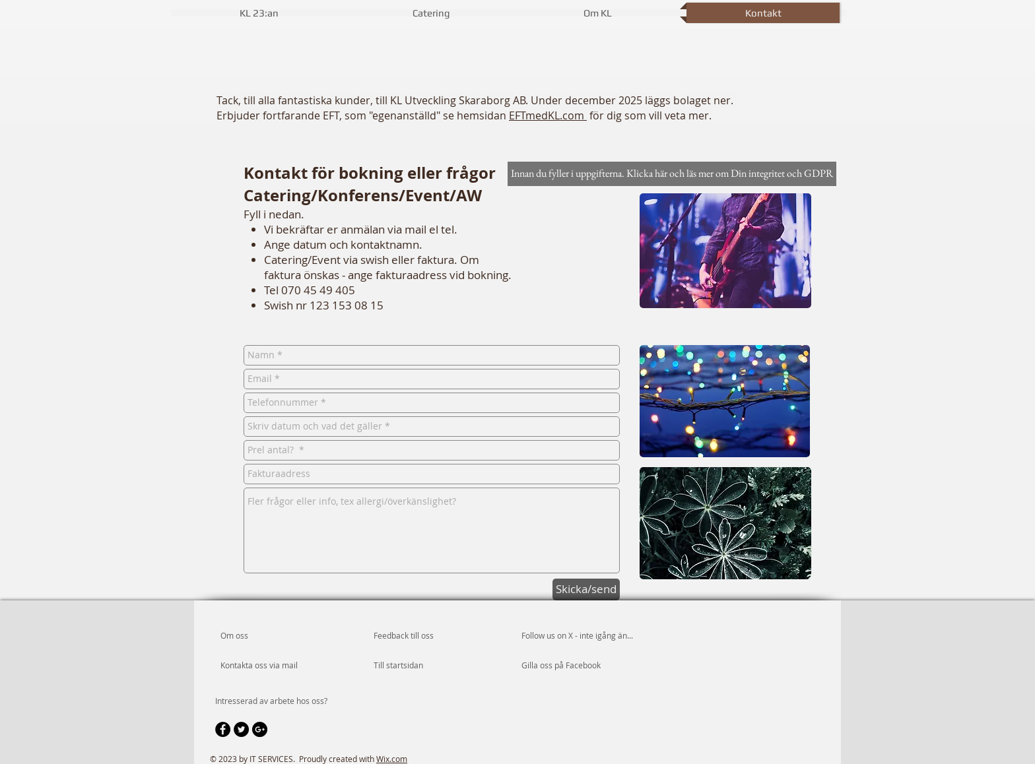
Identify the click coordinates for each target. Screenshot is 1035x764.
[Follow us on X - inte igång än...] (587, 636)
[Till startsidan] (412, 666)
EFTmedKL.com (548, 115)
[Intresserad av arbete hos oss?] (271, 701)
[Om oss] (270, 636)
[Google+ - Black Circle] (259, 729)
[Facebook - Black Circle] (222, 729)
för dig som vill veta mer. (649, 115)
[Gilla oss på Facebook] (561, 666)
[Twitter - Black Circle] (241, 729)
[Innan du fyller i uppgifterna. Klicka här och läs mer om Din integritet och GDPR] (672, 174)
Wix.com (391, 758)
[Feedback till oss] (421, 636)
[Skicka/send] (586, 589)
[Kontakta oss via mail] (259, 666)
